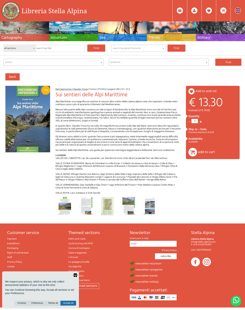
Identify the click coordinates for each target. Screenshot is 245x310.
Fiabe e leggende (77, 253)
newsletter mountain (148, 263)
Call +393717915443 (201, 250)
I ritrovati (73, 257)
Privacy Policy (14, 262)
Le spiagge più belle (78, 262)
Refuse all (53, 303)
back (12, 77)
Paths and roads (77, 239)
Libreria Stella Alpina (54, 10)
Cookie (10, 267)
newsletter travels (146, 275)
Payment (12, 239)
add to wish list (206, 91)
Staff (9, 257)
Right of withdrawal (17, 253)
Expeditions (13, 243)
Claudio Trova (80, 89)
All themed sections (83, 286)
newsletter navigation (149, 269)
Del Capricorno (63, 89)
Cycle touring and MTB (80, 243)
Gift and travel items (79, 280)
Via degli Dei (74, 267)
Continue (21, 303)
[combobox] (138, 48)
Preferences (37, 303)
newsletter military (147, 282)
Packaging (12, 248)
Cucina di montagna (79, 248)
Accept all (68, 303)
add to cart (206, 152)
